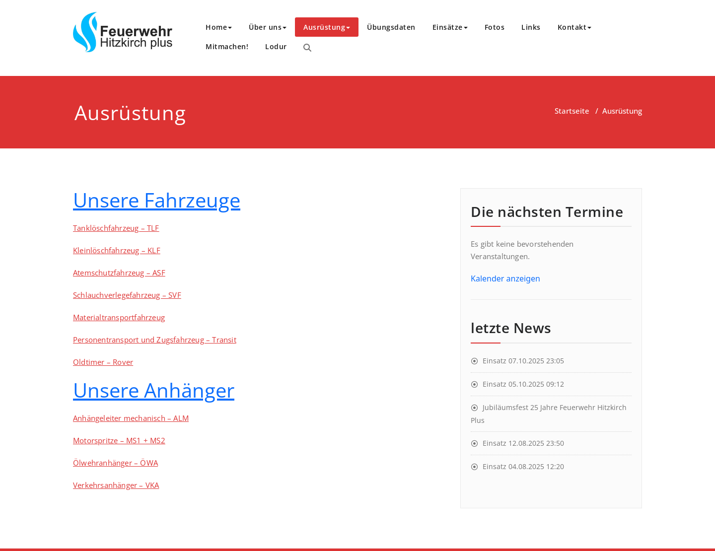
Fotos (495, 27)
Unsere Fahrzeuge (156, 199)
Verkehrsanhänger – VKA (116, 485)
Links (531, 27)
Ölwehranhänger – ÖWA (115, 463)
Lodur (276, 46)
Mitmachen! (227, 46)
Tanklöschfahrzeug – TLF (116, 228)
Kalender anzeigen (505, 278)
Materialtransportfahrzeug (119, 317)
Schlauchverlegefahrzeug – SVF (127, 295)
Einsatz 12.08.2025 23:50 (523, 443)
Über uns (267, 27)
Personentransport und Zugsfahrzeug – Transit (154, 339)
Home (219, 27)
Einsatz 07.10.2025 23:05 (523, 360)
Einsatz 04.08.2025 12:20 (523, 466)
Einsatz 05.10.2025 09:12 (523, 384)
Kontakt (575, 27)
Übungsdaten (391, 27)
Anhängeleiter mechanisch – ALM (131, 418)
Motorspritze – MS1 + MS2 (119, 440)
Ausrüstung (326, 27)
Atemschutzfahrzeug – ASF (119, 272)
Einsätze (450, 27)
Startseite (572, 111)
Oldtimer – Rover (103, 362)
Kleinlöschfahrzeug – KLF (116, 250)
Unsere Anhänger (153, 390)
